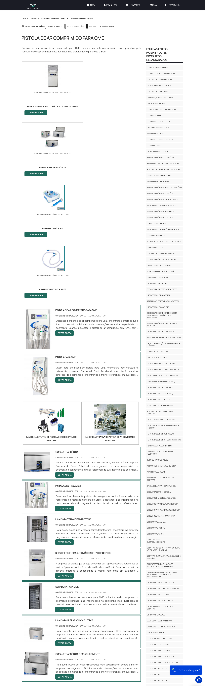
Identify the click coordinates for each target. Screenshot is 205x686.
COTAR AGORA (36, 112)
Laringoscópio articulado (159, 265)
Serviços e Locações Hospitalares (123, 621)
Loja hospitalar (154, 115)
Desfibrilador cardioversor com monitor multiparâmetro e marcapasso (162, 315)
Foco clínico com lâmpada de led (161, 657)
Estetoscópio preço (156, 103)
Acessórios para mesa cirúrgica (161, 466)
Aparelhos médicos (155, 133)
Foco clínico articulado (158, 645)
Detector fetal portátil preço (160, 393)
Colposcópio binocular (157, 277)
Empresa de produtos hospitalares (163, 163)
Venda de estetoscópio (157, 352)
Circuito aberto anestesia (159, 492)
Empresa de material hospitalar (161, 627)
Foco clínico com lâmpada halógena (163, 662)
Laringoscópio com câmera (159, 175)
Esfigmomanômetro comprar (160, 211)
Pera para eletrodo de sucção (160, 434)
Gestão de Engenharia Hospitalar (123, 607)
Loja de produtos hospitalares (161, 74)
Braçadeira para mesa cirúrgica (161, 486)
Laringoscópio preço (156, 223)
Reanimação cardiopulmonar (160, 97)
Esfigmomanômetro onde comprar (163, 370)
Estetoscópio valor (155, 633)
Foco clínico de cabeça (157, 668)
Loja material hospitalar (158, 121)
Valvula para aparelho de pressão (162, 375)
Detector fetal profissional (159, 399)
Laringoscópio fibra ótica (158, 295)
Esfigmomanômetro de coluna (161, 364)
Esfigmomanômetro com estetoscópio (164, 187)
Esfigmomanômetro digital (159, 86)
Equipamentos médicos (157, 91)
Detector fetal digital (157, 283)
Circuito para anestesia (158, 358)
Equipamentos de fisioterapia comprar (160, 412)
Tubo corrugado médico (76, 26)
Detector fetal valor (156, 615)
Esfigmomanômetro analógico (161, 193)
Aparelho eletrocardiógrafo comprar (160, 479)
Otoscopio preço (154, 145)
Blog (153, 5)
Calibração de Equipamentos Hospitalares (121, 614)
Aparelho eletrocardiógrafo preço (163, 301)
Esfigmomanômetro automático (161, 217)
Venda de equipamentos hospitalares (164, 241)
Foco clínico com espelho (158, 651)
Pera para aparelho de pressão (161, 271)
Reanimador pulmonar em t (159, 446)
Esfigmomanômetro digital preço (162, 289)
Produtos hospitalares (157, 68)
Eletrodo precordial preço (159, 621)
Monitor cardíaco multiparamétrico (164, 337)
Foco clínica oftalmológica (159, 639)
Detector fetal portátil (158, 151)
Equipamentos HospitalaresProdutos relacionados (156, 54)
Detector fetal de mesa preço (160, 387)
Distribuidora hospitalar (158, 127)
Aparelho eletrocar (156, 472)
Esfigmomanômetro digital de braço (163, 199)
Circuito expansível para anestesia (162, 504)
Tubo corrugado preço (157, 460)
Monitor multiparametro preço (161, 205)
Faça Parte (172, 5)
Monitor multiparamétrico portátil (163, 229)
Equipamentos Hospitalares (121, 627)
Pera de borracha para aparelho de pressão (163, 426)
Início (91, 5)
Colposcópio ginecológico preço (161, 381)
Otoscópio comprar (156, 235)
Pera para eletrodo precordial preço (164, 440)
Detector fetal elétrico (55, 26)
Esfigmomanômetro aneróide (160, 157)
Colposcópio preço (155, 247)
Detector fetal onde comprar (160, 601)
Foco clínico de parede (157, 680)
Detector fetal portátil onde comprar (160, 607)
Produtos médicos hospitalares (161, 109)
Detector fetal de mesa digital (161, 331)
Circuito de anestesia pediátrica (161, 498)
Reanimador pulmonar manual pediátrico (161, 452)
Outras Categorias (122, 600)
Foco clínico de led (155, 674)
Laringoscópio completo (158, 307)
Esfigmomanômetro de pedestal (161, 259)
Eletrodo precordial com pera (161, 405)
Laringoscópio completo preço (161, 420)
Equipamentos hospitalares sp (161, 253)
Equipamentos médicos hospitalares (163, 169)
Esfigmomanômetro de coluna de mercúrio (162, 324)
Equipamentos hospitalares (159, 80)
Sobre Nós (110, 5)
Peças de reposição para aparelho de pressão (163, 344)
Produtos (133, 5)
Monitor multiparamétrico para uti (102, 26)
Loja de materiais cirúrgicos (160, 139)
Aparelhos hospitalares (158, 181)
